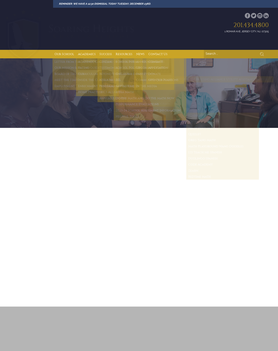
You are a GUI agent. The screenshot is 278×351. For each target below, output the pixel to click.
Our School (64, 54)
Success (105, 54)
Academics (87, 54)
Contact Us (157, 54)
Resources (124, 54)
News (140, 54)
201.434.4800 (251, 25)
